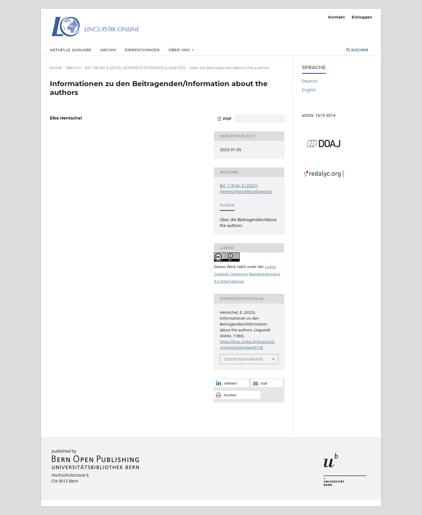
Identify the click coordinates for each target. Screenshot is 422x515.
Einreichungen (142, 49)
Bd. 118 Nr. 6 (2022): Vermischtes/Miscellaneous (135, 67)
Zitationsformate (243, 359)
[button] (231, 383)
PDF (227, 118)
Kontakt (336, 17)
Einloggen (362, 17)
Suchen (357, 49)
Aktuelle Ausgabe (70, 49)
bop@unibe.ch (65, 487)
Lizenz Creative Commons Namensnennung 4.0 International (247, 274)
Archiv (108, 49)
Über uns (180, 49)
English (309, 90)
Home (56, 67)
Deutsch (310, 81)
